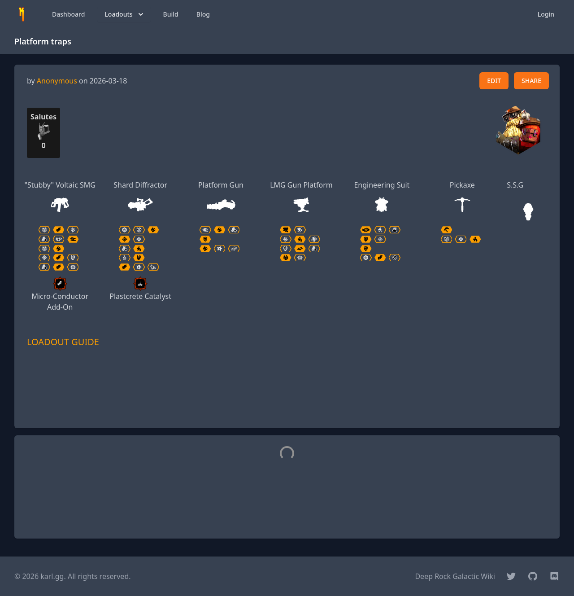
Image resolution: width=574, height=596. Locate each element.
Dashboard (68, 14)
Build (170, 14)
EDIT (494, 80)
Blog (203, 14)
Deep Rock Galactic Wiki (455, 576)
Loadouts (124, 14)
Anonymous (57, 81)
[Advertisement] (287, 401)
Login (546, 14)
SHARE (531, 80)
